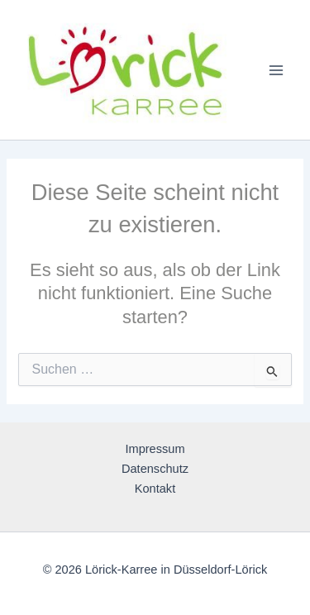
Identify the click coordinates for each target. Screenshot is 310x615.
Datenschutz (155, 468)
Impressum (154, 448)
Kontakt (155, 488)
